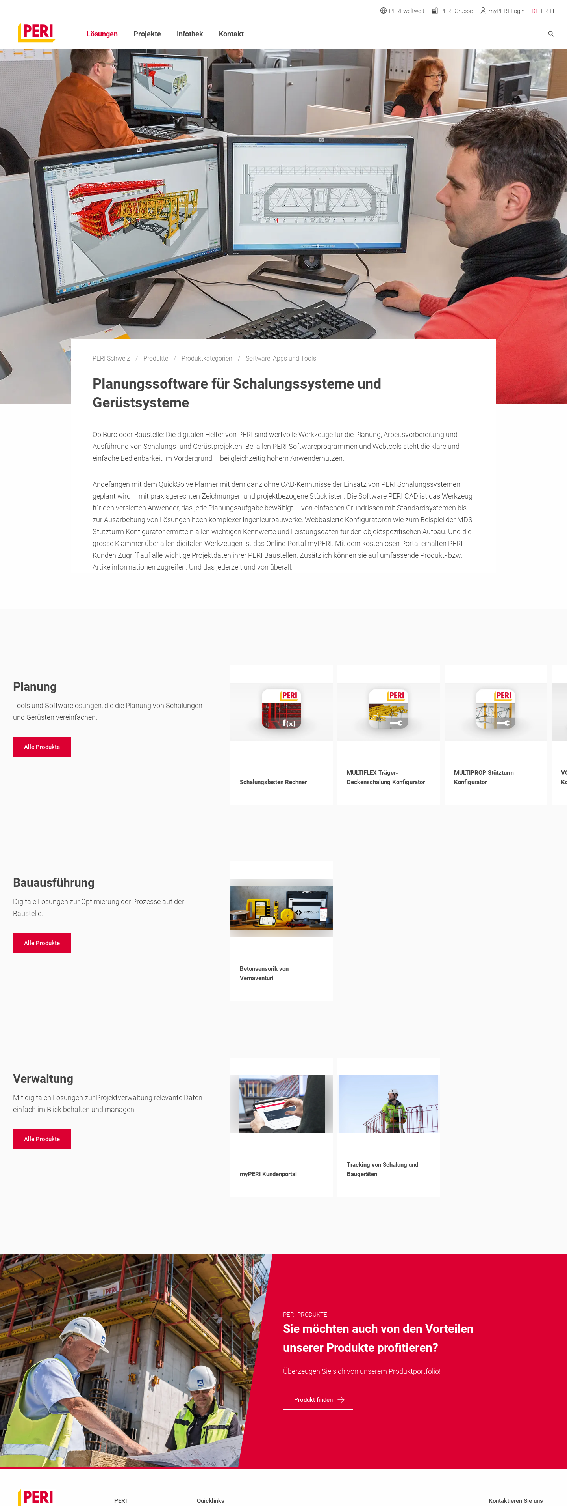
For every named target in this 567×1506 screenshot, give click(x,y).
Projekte (147, 34)
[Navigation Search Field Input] (508, 34)
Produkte (156, 358)
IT (552, 11)
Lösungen (102, 34)
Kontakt (231, 34)
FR (544, 11)
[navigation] (42, 747)
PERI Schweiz (112, 358)
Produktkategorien (208, 358)
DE (535, 11)
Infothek (190, 34)
